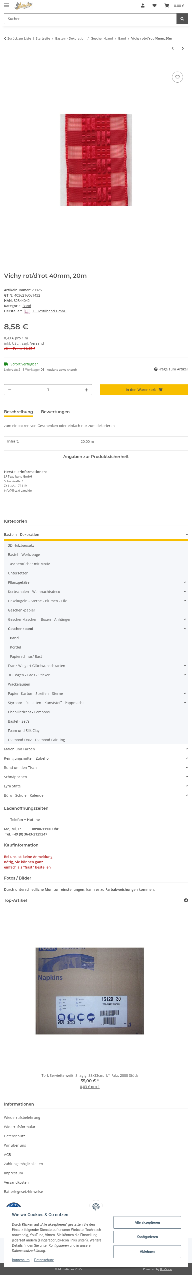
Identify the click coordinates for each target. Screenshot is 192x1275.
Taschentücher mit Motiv (29, 563)
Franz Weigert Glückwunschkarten (36, 665)
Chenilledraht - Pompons (29, 712)
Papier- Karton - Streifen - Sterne (35, 693)
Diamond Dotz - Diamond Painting (36, 739)
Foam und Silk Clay (24, 730)
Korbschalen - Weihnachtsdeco (34, 591)
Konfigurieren (147, 1237)
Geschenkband (20, 628)
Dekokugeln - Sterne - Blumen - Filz (37, 600)
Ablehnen (147, 1251)
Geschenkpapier (21, 610)
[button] (142, 6)
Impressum (21, 1260)
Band (26, 305)
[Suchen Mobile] (90, 18)
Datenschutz (44, 1260)
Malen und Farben (19, 749)
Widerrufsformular (20, 1126)
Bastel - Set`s (19, 721)
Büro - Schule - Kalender (24, 795)
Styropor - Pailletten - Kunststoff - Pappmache (46, 702)
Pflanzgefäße (19, 582)
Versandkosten (16, 1182)
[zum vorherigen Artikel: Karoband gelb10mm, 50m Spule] (173, 48)
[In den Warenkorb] (8, 65)
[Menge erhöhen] (86, 389)
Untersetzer (18, 573)
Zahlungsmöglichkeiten (23, 1163)
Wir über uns (15, 1145)
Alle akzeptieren (147, 1222)
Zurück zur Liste (19, 38)
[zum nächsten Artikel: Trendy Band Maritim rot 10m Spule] (183, 48)
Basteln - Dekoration (21, 534)
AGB (7, 1154)
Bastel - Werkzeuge (24, 554)
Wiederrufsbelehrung (22, 1117)
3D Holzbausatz (21, 545)
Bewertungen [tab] (55, 411)
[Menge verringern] (9, 389)
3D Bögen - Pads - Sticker (29, 675)
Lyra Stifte (12, 786)
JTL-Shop (166, 1269)
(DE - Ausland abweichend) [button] (58, 369)
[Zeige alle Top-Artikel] (186, 900)
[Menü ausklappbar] (6, 3)
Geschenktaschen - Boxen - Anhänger (39, 619)
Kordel (15, 647)
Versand (37, 343)
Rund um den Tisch (20, 767)
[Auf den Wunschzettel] (177, 77)
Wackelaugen (19, 684)
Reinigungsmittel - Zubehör (27, 758)
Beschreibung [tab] (18, 411)
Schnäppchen (15, 776)
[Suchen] (182, 18)
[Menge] (48, 389)
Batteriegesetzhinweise (23, 1191)
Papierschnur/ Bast (26, 656)
